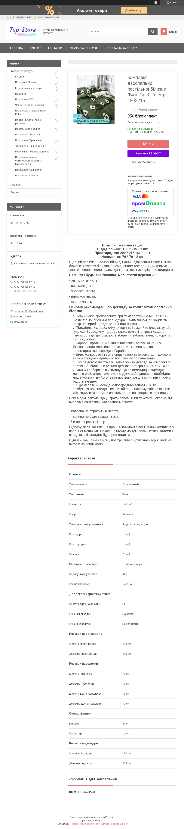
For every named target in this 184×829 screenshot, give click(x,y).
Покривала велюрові (27, 134)
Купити (148, 143)
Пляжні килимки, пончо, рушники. (28, 121)
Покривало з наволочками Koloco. (30, 112)
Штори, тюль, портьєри (28, 88)
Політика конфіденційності (114, 824)
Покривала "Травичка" (28, 140)
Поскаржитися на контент (84, 824)
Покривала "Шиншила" (28, 169)
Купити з (148, 153)
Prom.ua (109, 817)
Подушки (20, 93)
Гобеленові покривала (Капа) (32, 151)
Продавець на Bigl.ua (92, 820)
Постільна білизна (26, 82)
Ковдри (19, 76)
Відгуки (15, 192)
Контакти (55, 48)
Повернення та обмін (26, 57)
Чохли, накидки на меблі (29, 105)
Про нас (35, 48)
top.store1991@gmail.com (28, 311)
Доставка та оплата (122, 48)
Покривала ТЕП (24, 99)
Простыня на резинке (27, 128)
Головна (16, 48)
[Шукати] (153, 31)
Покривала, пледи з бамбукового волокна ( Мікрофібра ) (29, 160)
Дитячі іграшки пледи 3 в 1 (31, 146)
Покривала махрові (26, 175)
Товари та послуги (83, 48)
